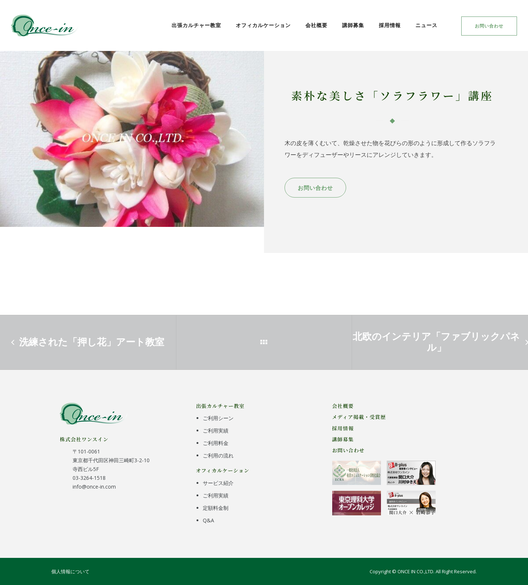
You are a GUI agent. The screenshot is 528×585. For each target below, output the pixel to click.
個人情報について (70, 571)
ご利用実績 (215, 430)
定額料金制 (215, 507)
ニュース (426, 25)
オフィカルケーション (263, 25)
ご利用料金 (215, 442)
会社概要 (316, 25)
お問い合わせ (489, 26)
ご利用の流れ (218, 455)
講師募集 (353, 25)
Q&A (208, 520)
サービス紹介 (218, 482)
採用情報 (390, 25)
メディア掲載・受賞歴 (359, 416)
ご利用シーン (218, 418)
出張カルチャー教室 (196, 25)
